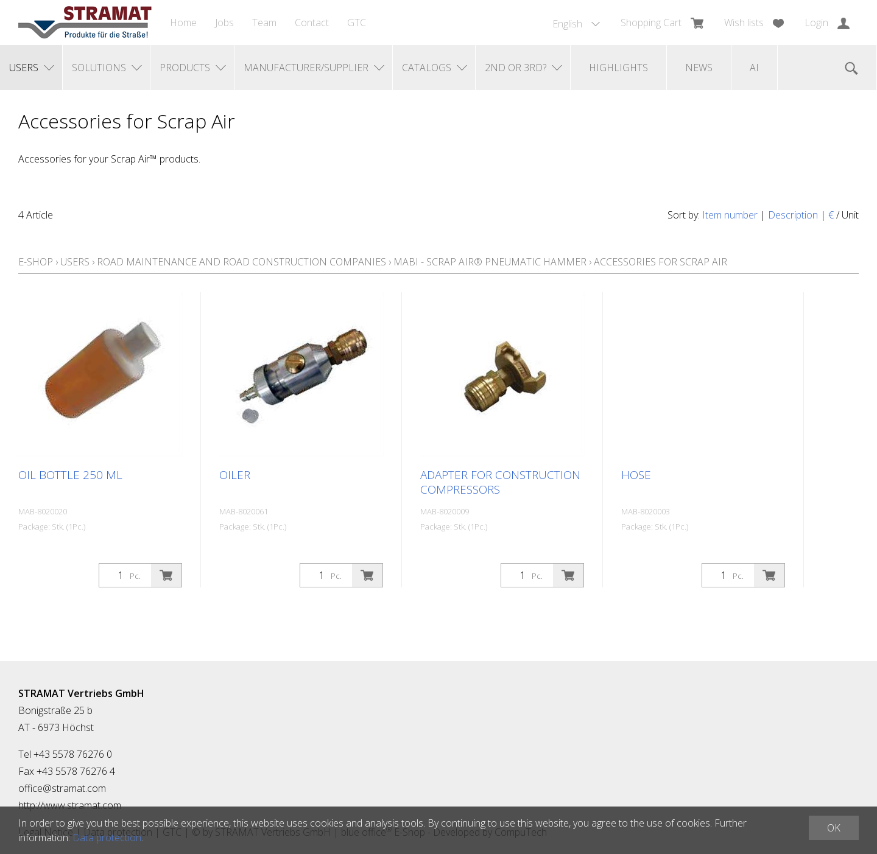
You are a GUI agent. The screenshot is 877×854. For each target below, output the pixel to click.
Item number (730, 215)
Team (264, 22)
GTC (356, 22)
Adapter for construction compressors (500, 482)
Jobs (224, 22)
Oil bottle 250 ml (70, 475)
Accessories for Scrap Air (660, 261)
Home (183, 22)
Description (793, 215)
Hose (636, 475)
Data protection (106, 837)
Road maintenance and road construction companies (241, 261)
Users (75, 261)
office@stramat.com (62, 788)
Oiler (234, 475)
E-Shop (35, 261)
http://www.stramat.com (69, 805)
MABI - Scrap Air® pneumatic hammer (489, 261)
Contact (312, 22)
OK (833, 828)
